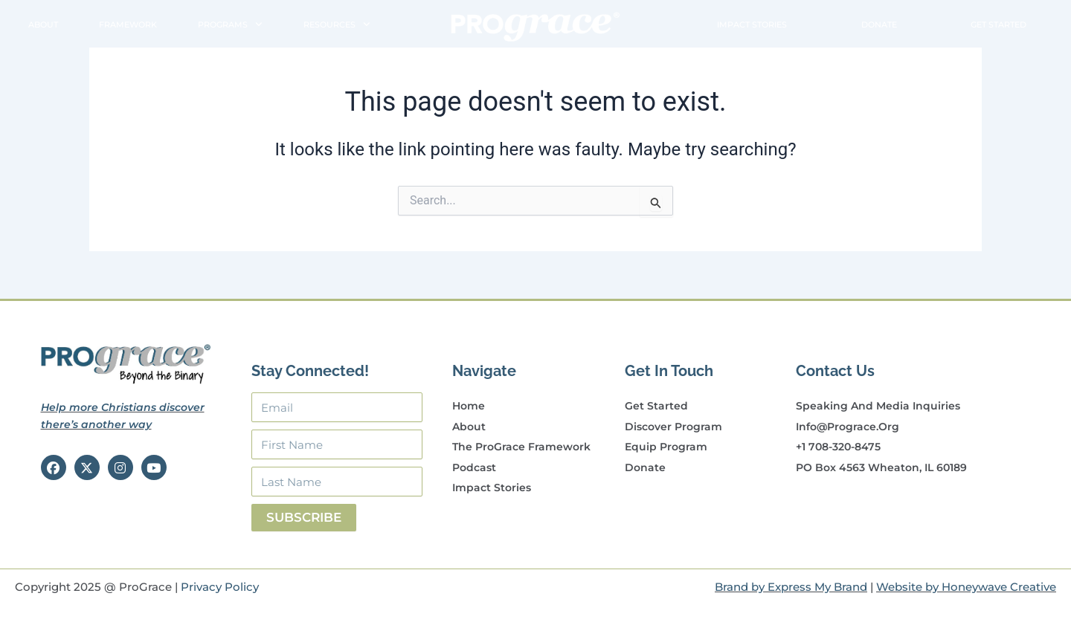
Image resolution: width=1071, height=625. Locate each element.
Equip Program (666, 446)
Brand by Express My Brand (791, 587)
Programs (230, 24)
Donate (879, 24)
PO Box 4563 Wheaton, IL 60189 (881, 467)
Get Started (998, 24)
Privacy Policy (220, 587)
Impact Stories (752, 24)
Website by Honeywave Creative (966, 587)
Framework (128, 24)
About (43, 24)
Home (468, 405)
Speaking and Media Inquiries (878, 405)
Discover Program (673, 426)
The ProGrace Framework (521, 446)
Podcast (474, 467)
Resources (336, 24)
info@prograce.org (847, 426)
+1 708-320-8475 (838, 446)
